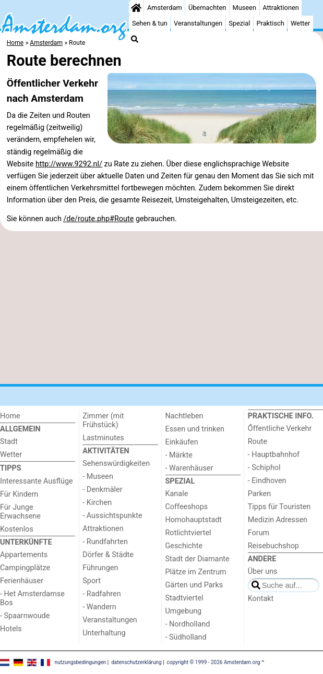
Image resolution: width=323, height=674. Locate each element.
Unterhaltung (103, 633)
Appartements (23, 554)
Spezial (239, 23)
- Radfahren (101, 593)
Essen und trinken (195, 429)
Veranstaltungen (198, 23)
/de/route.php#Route (98, 218)
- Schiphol (264, 467)
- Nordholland (187, 624)
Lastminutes (103, 438)
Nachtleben (184, 416)
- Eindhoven (267, 480)
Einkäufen (181, 442)
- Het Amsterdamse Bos (32, 598)
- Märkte (179, 455)
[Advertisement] (161, 308)
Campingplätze (25, 567)
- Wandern (99, 607)
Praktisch (270, 23)
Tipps (10, 468)
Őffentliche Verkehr (280, 428)
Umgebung (183, 611)
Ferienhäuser (21, 580)
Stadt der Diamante (197, 559)
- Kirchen (97, 502)
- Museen (97, 476)
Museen (244, 7)
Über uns (263, 571)
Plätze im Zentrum (195, 572)
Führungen (100, 567)
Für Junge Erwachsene (20, 512)
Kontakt (261, 598)
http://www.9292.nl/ (68, 164)
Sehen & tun (150, 23)
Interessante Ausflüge (36, 481)
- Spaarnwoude (25, 615)
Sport (91, 580)
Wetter (300, 23)
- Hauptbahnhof (274, 454)
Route (257, 441)
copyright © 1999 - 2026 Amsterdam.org (213, 662)
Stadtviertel (184, 598)
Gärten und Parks (194, 585)
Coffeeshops (186, 506)
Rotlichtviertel (188, 532)
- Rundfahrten (105, 541)
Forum (258, 532)
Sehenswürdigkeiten (116, 463)
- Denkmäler (102, 489)
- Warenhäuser (189, 468)
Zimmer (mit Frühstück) (103, 420)
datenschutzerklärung (136, 662)
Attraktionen (280, 7)
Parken (259, 493)
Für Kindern (19, 494)
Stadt (9, 441)
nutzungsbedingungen (80, 662)
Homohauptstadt (193, 519)
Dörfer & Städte (108, 554)
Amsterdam (164, 7)
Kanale (176, 493)
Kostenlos (16, 529)
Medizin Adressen (277, 519)
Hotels (11, 628)
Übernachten (207, 7)
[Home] (136, 8)
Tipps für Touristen (279, 506)
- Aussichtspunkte (112, 515)
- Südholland (186, 637)
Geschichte (184, 545)
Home (10, 416)
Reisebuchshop (273, 545)
